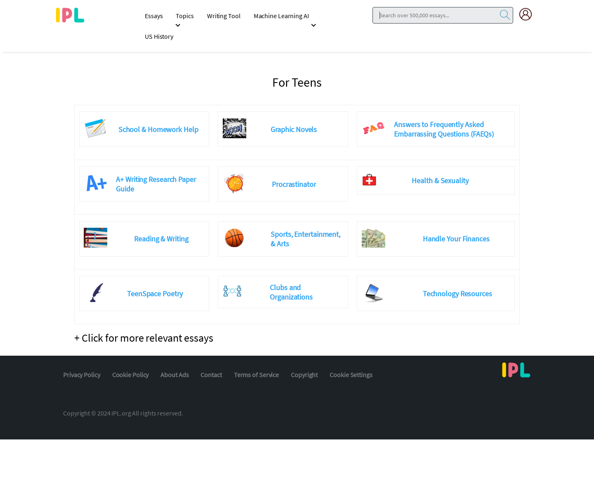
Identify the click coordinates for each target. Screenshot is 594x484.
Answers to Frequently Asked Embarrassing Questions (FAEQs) (444, 129)
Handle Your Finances (456, 238)
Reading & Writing (161, 238)
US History (159, 36)
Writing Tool (223, 16)
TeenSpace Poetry (154, 293)
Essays (154, 16)
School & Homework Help (158, 129)
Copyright (304, 375)
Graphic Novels (294, 129)
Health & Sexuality (440, 180)
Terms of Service (256, 375)
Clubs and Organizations (291, 292)
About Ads (174, 375)
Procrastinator (294, 184)
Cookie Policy (130, 375)
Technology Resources (457, 293)
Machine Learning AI (281, 16)
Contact (211, 375)
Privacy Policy (81, 375)
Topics (184, 16)
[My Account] (528, 14)
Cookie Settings (351, 375)
